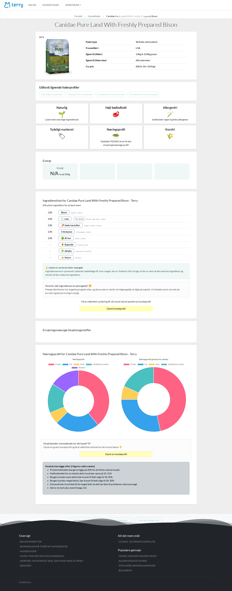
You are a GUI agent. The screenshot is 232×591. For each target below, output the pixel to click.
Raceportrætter (30, 541)
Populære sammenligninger (137, 565)
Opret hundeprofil (116, 308)
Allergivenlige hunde (133, 560)
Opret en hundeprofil (116, 454)
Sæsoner (25, 565)
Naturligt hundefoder (52, 94)
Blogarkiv (125, 570)
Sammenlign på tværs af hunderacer (44, 546)
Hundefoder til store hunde (144, 94)
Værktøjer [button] (72, 4)
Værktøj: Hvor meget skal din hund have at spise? (51, 560)
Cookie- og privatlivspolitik (137, 541)
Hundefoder (50, 4)
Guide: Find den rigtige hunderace (42, 556)
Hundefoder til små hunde (111, 94)
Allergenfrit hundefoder (80, 94)
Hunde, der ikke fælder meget (138, 556)
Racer (32, 4)
